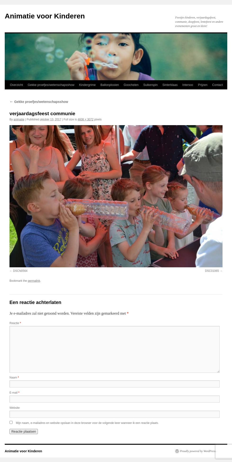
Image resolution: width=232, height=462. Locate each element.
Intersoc (187, 85)
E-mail (14, 392)
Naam (14, 377)
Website (14, 407)
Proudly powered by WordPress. (198, 451)
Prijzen (203, 85)
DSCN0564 (20, 271)
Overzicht (16, 85)
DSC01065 (212, 271)
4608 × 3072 (86, 119)
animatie (18, 119)
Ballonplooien (109, 85)
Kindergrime (87, 85)
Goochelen (131, 85)
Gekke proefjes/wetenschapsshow (51, 85)
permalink (34, 280)
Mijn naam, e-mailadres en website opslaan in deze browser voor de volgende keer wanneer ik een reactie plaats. (87, 423)
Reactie (15, 323)
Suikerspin (150, 85)
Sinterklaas (170, 85)
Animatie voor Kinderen (45, 16)
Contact (217, 85)
